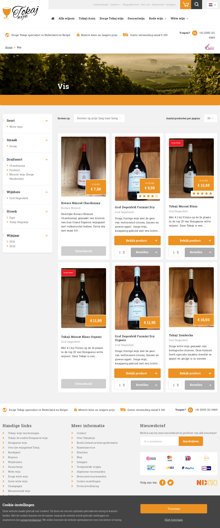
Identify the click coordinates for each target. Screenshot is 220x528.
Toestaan (174, 509)
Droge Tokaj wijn (112, 18)
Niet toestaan (174, 520)
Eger (12, 217)
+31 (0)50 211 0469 (206, 409)
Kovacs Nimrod (70, 208)
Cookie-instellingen (89, 481)
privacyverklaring (30, 519)
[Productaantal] (121, 252)
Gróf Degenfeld (18, 198)
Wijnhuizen (15, 462)
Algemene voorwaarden (91, 471)
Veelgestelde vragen (89, 466)
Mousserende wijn (19, 491)
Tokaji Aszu (87, 18)
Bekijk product (141, 240)
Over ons (145, 4)
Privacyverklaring (88, 486)
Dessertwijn (136, 18)
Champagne (15, 486)
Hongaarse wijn (17, 442)
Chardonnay (17, 165)
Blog (79, 457)
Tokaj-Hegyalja (18, 222)
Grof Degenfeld (124, 212)
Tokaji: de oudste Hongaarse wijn (28, 438)
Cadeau (114, 4)
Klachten (82, 452)
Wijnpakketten (131, 4)
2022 (12, 246)
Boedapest (14, 452)
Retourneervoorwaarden (91, 476)
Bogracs (13, 457)
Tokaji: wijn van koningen (23, 433)
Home (9, 47)
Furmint (14, 170)
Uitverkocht (83, 251)
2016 (12, 241)
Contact (81, 433)
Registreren (158, 4)
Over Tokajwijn (86, 438)
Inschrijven (191, 441)
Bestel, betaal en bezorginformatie (97, 442)
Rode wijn (156, 18)
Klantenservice (86, 447)
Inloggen (170, 4)
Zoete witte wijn (18, 481)
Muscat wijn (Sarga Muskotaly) (21, 176)
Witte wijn (178, 18)
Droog (13, 146)
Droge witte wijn (18, 476)
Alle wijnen (67, 18)
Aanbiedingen (101, 4)
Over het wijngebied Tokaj (24, 447)
